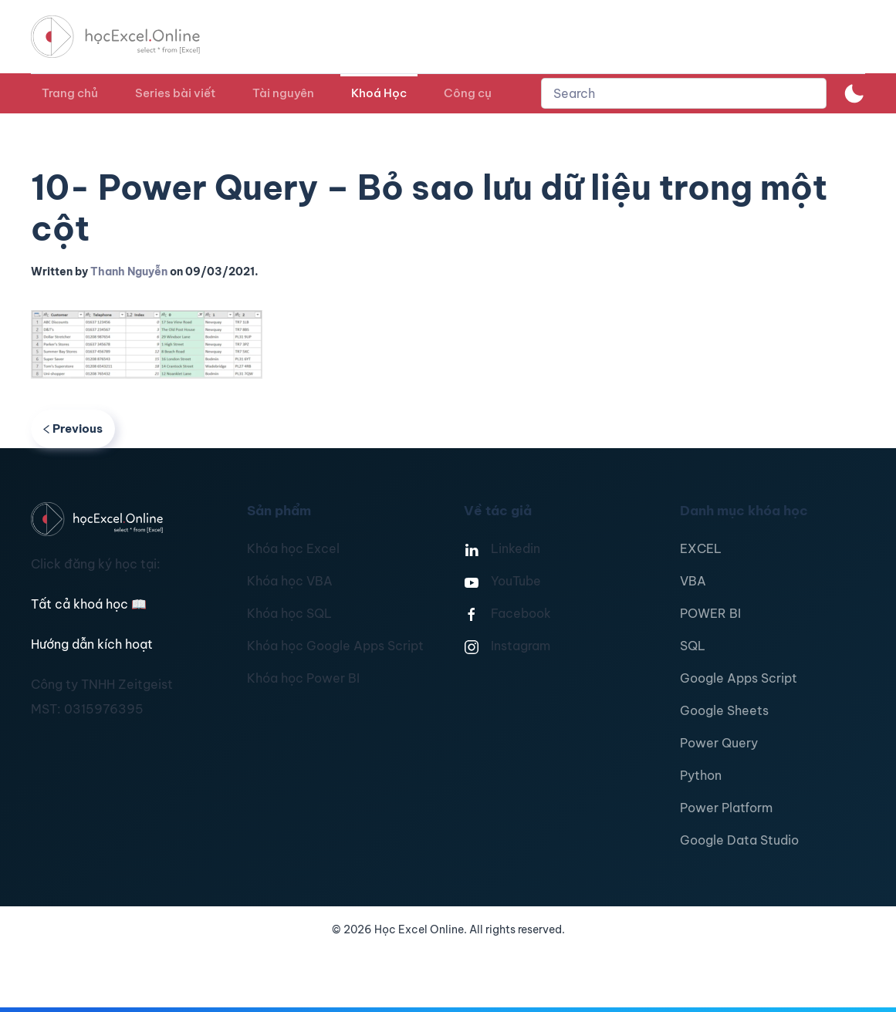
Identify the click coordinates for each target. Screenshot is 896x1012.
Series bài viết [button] (175, 93)
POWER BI (710, 613)
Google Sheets (724, 710)
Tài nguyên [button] (283, 93)
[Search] (684, 93)
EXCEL (701, 548)
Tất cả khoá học (89, 604)
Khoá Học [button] (379, 93)
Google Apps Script (738, 678)
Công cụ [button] (468, 93)
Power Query (719, 743)
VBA (693, 581)
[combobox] (684, 93)
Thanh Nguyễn (128, 271)
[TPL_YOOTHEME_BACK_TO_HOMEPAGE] (129, 36)
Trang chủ (70, 93)
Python (701, 775)
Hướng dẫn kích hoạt (92, 644)
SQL (692, 645)
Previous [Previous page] (73, 428)
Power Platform (726, 807)
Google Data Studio (739, 840)
